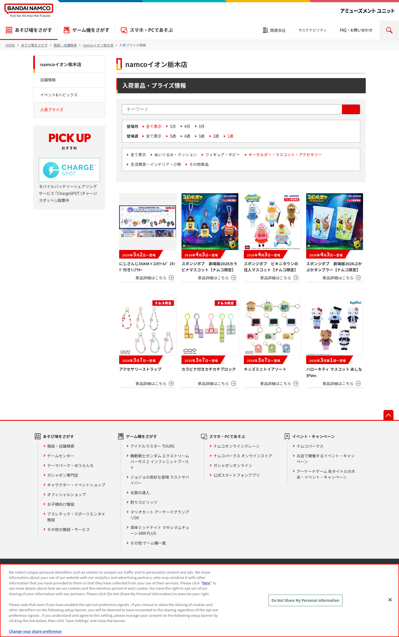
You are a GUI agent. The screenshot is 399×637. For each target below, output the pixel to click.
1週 (230, 136)
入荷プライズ (51, 109)
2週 (216, 136)
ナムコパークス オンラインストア (242, 455)
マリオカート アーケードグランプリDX (159, 514)
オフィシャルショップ (66, 494)
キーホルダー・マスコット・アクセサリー (285, 154)
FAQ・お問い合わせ (356, 30)
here (206, 583)
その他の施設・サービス (68, 529)
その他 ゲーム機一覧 (148, 543)
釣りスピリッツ (143, 502)
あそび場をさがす (33, 30)
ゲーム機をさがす (90, 30)
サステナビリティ (312, 30)
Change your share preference (35, 631)
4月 (187, 126)
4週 (187, 136)
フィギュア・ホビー (222, 154)
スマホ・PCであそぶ (151, 30)
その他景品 (199, 164)
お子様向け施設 (60, 504)
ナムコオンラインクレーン (236, 446)
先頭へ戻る (388, 415)
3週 (202, 136)
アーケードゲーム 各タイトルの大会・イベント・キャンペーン (325, 474)
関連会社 (278, 30)
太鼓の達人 (140, 492)
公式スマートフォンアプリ (236, 475)
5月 (173, 126)
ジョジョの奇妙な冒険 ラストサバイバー (159, 480)
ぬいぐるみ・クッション (175, 154)
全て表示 (154, 126)
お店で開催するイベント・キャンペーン (325, 458)
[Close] (390, 600)
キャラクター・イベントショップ (76, 485)
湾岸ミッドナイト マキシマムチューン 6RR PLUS (159, 530)
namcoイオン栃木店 (60, 64)
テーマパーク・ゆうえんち (70, 465)
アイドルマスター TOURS (152, 446)
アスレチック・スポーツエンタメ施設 (76, 516)
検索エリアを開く (389, 30)
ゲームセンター (60, 455)
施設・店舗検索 (60, 446)
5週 (173, 136)
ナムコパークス (309, 446)
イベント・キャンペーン (313, 436)
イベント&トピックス (59, 94)
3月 (202, 126)
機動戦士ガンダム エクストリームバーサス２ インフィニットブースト (159, 461)
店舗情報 (48, 79)
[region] (199, 600)
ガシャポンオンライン (232, 465)
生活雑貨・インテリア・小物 (156, 164)
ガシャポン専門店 (62, 475)
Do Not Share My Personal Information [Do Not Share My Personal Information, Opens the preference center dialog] (305, 600)
